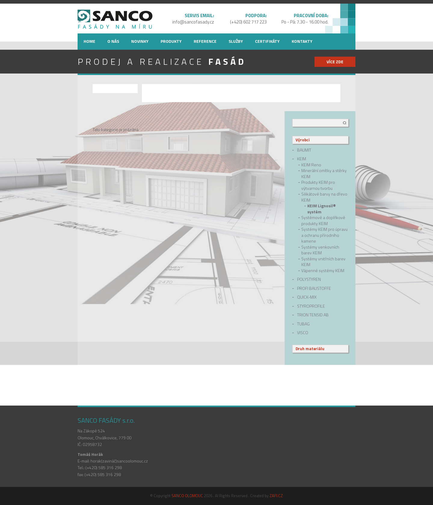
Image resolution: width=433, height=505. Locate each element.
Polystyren (309, 279)
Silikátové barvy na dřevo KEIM (324, 197)
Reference (205, 41)
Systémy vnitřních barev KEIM (323, 262)
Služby (236, 41)
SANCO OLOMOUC (187, 496)
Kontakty (302, 41)
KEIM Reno (311, 165)
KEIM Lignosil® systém (321, 209)
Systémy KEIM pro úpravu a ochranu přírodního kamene (324, 235)
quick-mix (307, 297)
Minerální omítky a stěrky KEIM (324, 173)
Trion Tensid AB (313, 315)
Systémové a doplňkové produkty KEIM (323, 220)
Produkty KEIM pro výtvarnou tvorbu (318, 185)
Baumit (304, 150)
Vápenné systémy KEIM (322, 271)
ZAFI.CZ (276, 496)
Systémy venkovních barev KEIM (320, 250)
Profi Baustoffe (314, 288)
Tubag (303, 324)
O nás (113, 41)
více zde (335, 61)
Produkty (171, 41)
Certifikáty (267, 41)
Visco (302, 333)
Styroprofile (311, 306)
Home (89, 41)
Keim (301, 159)
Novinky (140, 41)
